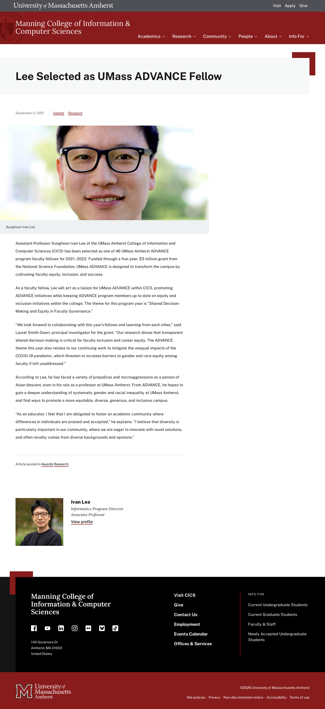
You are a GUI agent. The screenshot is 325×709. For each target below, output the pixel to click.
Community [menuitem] (215, 36)
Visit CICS (184, 595)
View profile (82, 521)
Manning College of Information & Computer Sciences (73, 27)
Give (304, 5)
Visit (277, 5)
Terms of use (299, 697)
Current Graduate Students (272, 614)
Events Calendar (191, 633)
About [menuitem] (271, 36)
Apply (290, 5)
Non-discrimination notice (243, 697)
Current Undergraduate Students (278, 605)
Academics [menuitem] (149, 36)
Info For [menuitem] (296, 36)
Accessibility (276, 697)
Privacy (214, 697)
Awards (58, 113)
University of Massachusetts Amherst (280, 688)
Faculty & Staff (262, 624)
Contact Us (185, 614)
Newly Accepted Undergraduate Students (277, 637)
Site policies (196, 697)
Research (75, 113)
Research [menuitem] (181, 36)
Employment (187, 624)
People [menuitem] (245, 36)
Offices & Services (193, 643)
